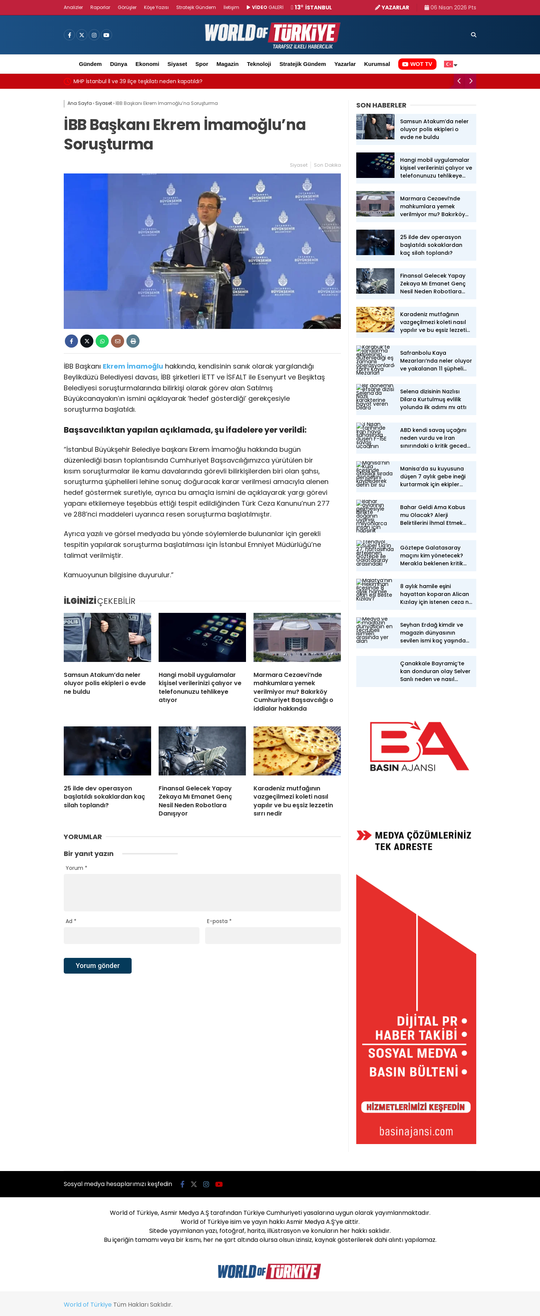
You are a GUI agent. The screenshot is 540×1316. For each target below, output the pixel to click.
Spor (201, 64)
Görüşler (127, 7)
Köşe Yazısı (156, 7)
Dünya (118, 64)
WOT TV (417, 64)
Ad (71, 921)
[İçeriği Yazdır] (133, 341)
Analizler (73, 7)
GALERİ (265, 7)
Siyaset (178, 64)
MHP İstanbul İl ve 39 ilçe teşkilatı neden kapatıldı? (138, 81)
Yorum (76, 868)
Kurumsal (377, 64)
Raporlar (100, 7)
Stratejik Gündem (196, 7)
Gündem (90, 64)
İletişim (231, 7)
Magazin (227, 64)
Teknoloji (259, 64)
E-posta (219, 921)
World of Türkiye (88, 1304)
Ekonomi (147, 64)
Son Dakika (327, 165)
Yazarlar (345, 64)
